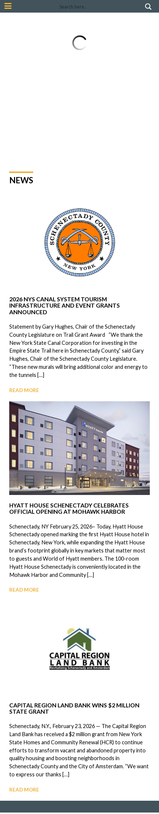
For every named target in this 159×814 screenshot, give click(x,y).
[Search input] (100, 6)
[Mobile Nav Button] (8, 5)
